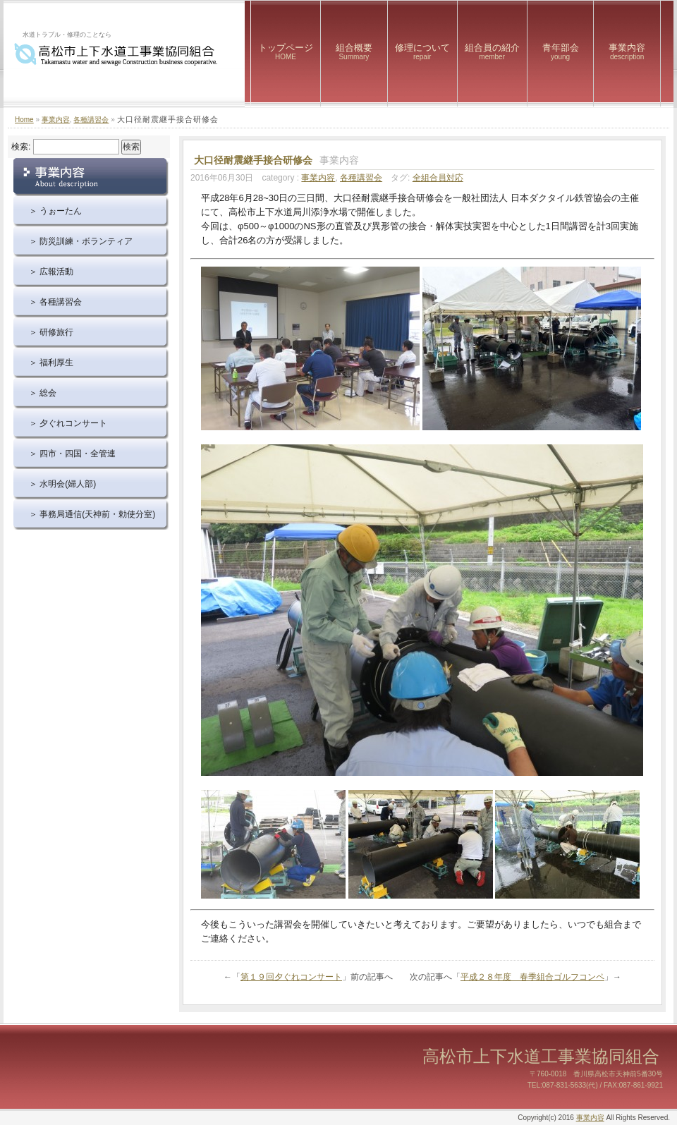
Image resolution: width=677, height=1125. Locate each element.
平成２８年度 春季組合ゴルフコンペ (532, 977)
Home (24, 119)
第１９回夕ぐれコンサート (291, 977)
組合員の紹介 (492, 51)
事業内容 (627, 51)
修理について (422, 51)
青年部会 (561, 51)
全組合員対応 (438, 178)
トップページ (285, 51)
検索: (20, 147)
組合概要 (354, 51)
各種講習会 (91, 119)
